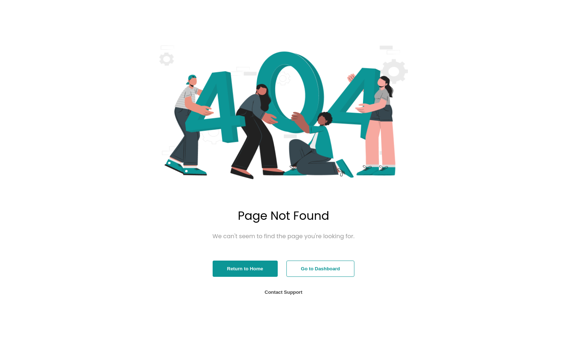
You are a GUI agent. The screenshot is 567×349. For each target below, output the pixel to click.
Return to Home (245, 268)
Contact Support (283, 292)
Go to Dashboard (320, 268)
